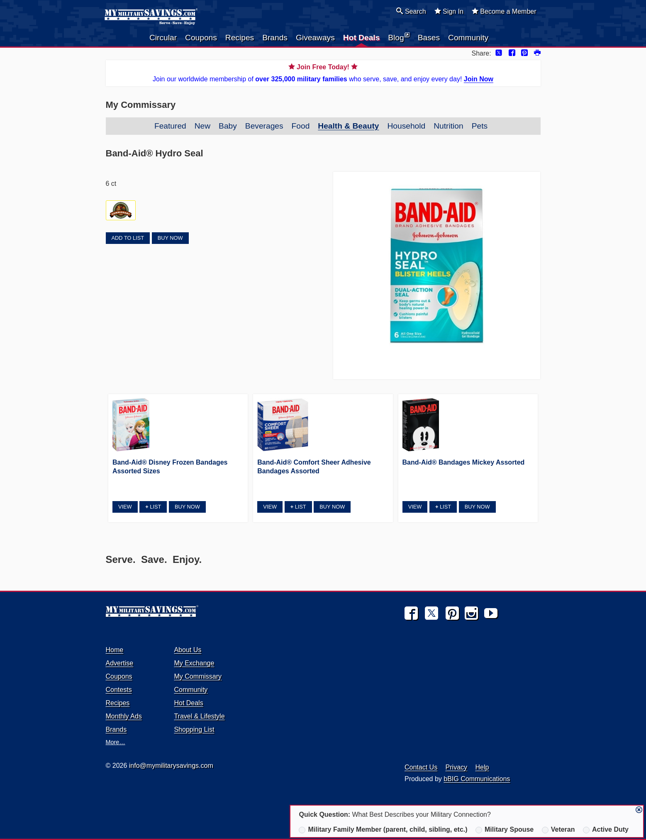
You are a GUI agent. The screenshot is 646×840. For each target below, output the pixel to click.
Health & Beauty (348, 126)
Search (411, 11)
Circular (163, 37)
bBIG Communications (477, 778)
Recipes (239, 37)
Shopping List (194, 729)
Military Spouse (504, 829)
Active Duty (606, 829)
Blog (398, 37)
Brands (275, 37)
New (202, 126)
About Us (187, 649)
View (125, 507)
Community (468, 37)
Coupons (201, 37)
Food (301, 126)
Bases (429, 37)
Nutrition (448, 126)
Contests (119, 689)
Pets (480, 126)
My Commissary (198, 676)
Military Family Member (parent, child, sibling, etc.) (383, 829)
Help (482, 767)
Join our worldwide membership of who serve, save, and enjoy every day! (323, 72)
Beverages (264, 126)
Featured (170, 126)
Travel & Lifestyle (199, 716)
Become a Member (504, 11)
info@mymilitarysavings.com (171, 765)
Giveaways (315, 37)
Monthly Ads (124, 716)
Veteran (558, 829)
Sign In (448, 11)
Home (115, 649)
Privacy (456, 767)
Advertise (120, 663)
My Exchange (194, 663)
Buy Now (170, 238)
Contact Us (421, 767)
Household (406, 126)
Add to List (128, 238)
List (153, 507)
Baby (228, 126)
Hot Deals (361, 37)
